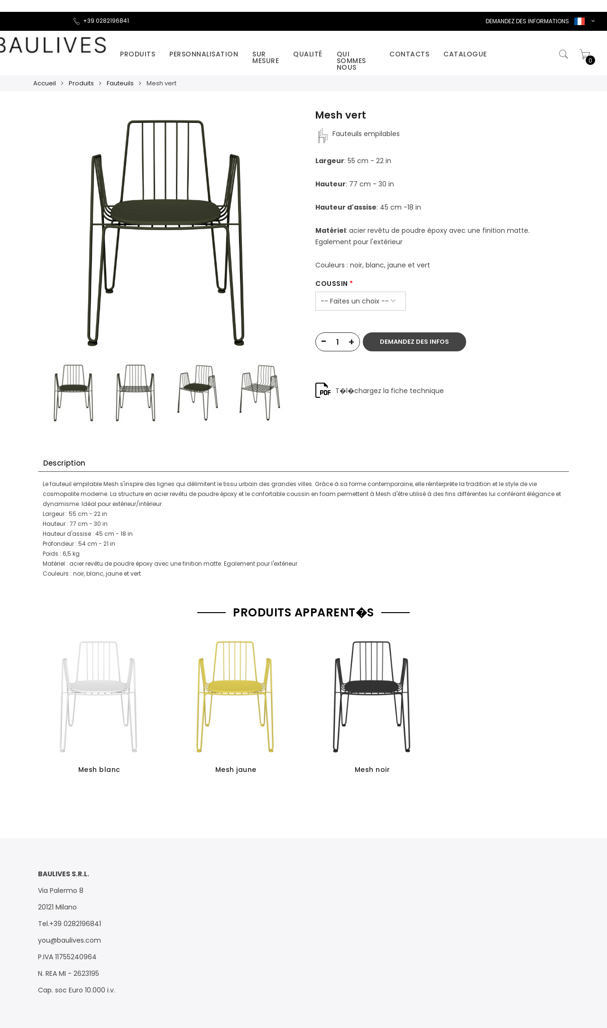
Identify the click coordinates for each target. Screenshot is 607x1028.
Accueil (44, 83)
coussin (331, 283)
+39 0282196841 (101, 21)
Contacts (409, 54)
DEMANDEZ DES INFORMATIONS (527, 21)
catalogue (465, 54)
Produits (137, 54)
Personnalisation (203, 54)
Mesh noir (372, 769)
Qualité (307, 54)
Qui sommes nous (351, 60)
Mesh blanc (99, 769)
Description (64, 463)
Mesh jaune (236, 769)
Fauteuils (120, 83)
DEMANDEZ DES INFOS (414, 341)
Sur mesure (265, 57)
